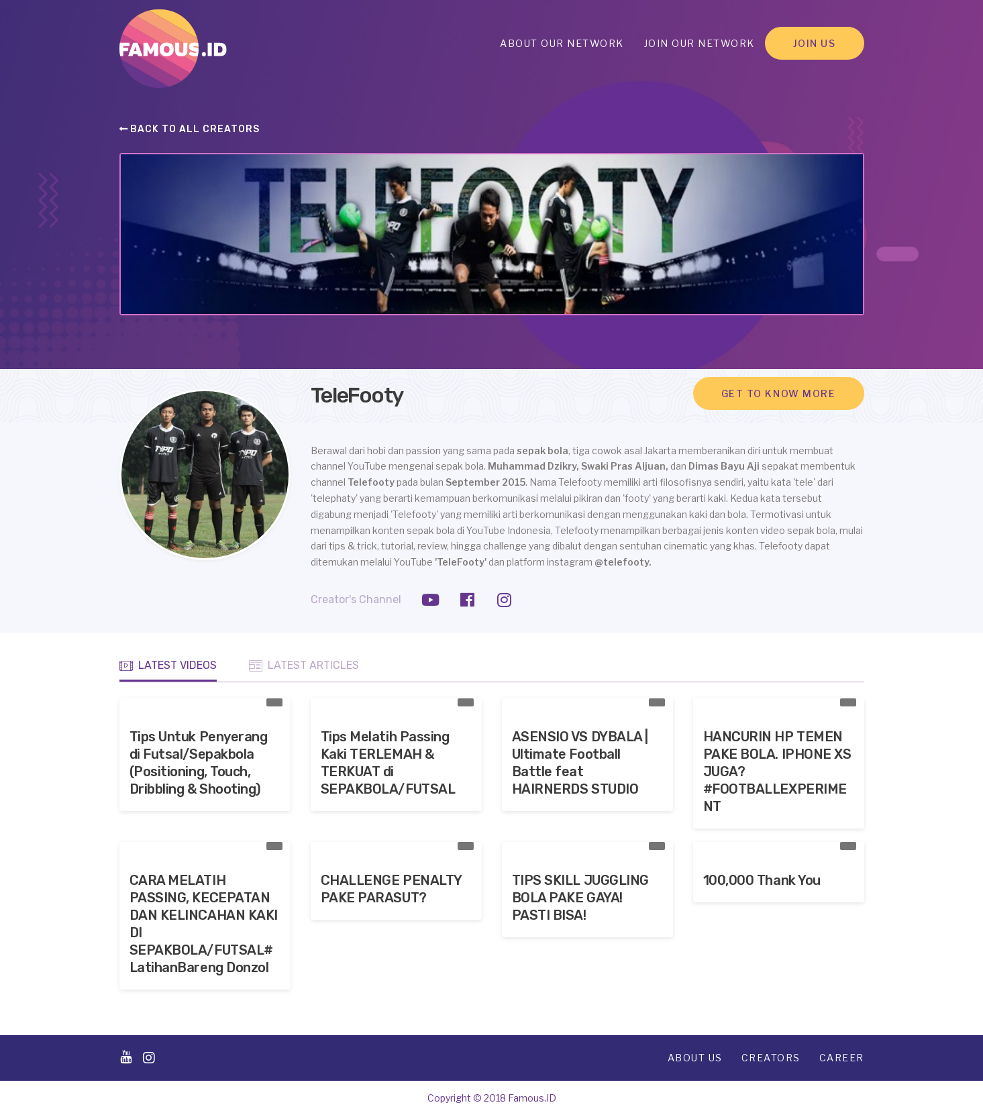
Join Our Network (699, 43)
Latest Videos (168, 665)
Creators (770, 1057)
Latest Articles (304, 665)
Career (841, 1057)
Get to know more (778, 393)
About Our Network (562, 43)
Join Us (814, 43)
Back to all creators (189, 129)
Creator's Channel (356, 599)
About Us (695, 1057)
